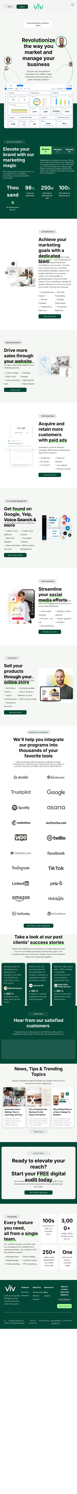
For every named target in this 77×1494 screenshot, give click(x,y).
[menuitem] (29, 1292)
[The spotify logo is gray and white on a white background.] (20, 807)
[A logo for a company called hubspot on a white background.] (56, 898)
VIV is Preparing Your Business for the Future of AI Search (38, 1112)
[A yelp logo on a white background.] (56, 883)
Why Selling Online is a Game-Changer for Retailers (62, 1112)
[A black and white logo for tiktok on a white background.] (56, 868)
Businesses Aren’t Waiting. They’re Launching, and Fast (13, 1112)
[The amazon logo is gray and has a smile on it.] (20, 898)
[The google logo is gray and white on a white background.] (56, 792)
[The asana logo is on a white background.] (56, 807)
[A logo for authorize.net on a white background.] (56, 822)
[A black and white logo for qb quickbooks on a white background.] (56, 777)
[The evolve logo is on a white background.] (20, 777)
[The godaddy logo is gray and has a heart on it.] (20, 913)
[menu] (72, 4)
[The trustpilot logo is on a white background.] (20, 792)
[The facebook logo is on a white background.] (56, 853)
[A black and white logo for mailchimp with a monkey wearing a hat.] (20, 822)
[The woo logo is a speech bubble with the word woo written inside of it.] (20, 837)
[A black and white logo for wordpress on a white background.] (56, 913)
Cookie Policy (67, 1321)
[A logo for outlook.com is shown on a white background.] (20, 853)
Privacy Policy (44, 1321)
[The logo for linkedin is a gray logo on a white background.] (20, 883)
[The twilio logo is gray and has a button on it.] (56, 837)
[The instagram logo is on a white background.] (20, 868)
